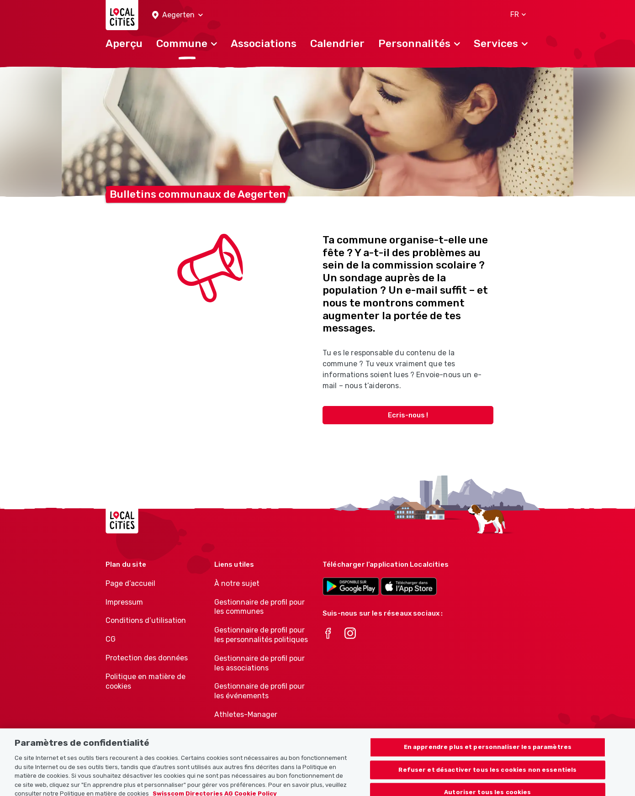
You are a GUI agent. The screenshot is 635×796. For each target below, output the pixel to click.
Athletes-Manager (245, 714)
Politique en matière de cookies (145, 681)
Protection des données (147, 658)
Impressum (124, 602)
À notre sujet (236, 583)
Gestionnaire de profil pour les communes (259, 607)
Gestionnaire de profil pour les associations (259, 663)
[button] (177, 15)
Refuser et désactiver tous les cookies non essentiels (487, 774)
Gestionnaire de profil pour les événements (259, 691)
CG (111, 639)
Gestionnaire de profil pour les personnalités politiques (261, 635)
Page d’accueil (130, 583)
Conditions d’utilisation (146, 620)
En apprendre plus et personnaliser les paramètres (488, 752)
